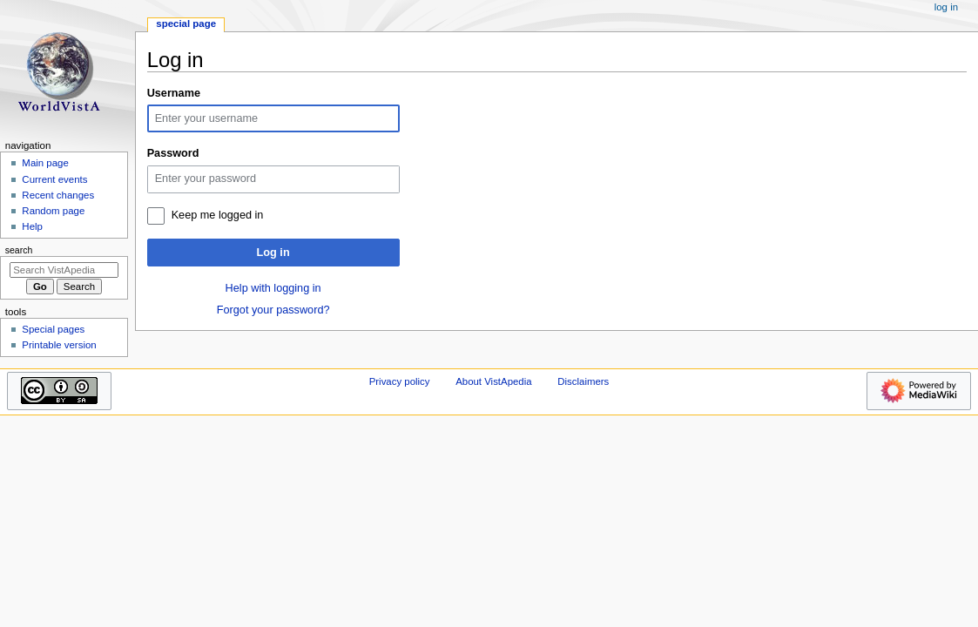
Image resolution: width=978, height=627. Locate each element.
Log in (273, 252)
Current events (54, 179)
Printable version (59, 345)
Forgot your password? (273, 310)
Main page (45, 163)
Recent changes (58, 195)
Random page (53, 211)
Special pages (53, 329)
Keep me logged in (218, 215)
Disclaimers (583, 381)
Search (19, 250)
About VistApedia (493, 381)
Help (32, 226)
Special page (186, 23)
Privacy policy (399, 381)
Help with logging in (273, 288)
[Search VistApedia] (64, 270)
